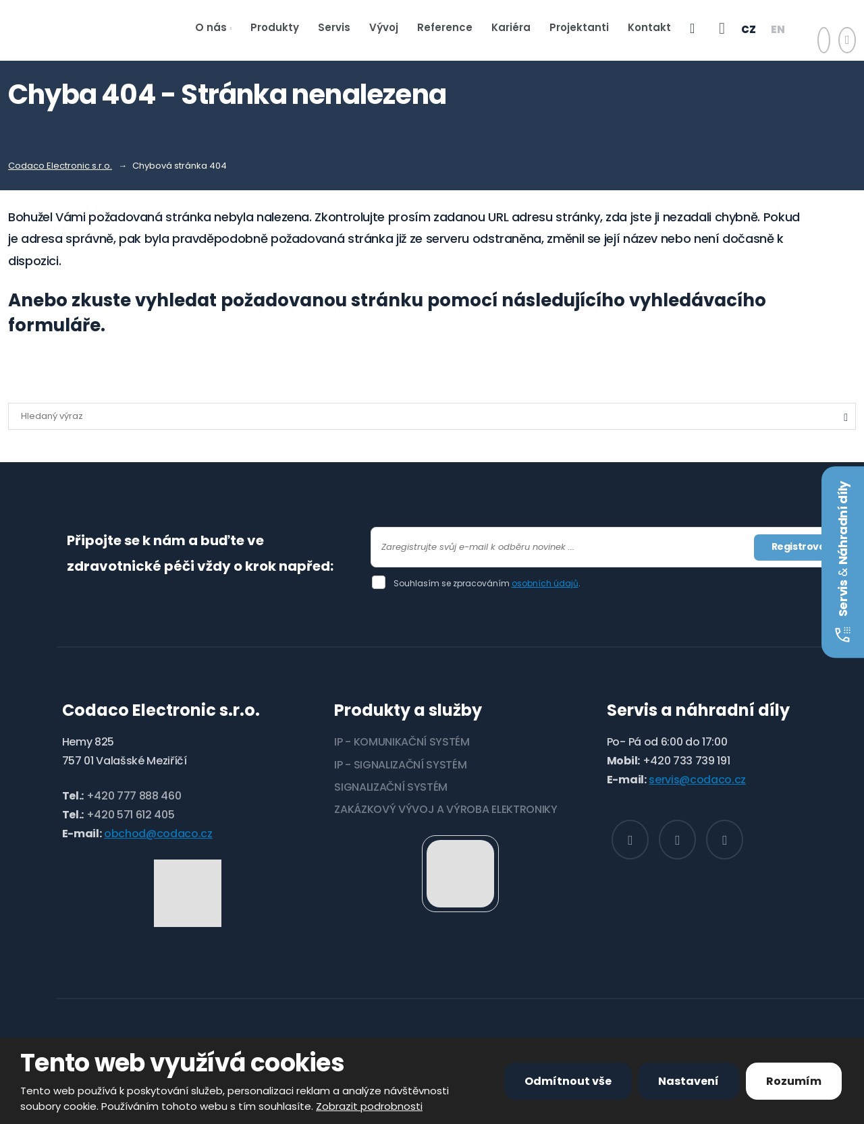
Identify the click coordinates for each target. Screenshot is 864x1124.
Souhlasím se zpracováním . (487, 583)
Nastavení (688, 1081)
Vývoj (383, 27)
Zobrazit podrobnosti (369, 1106)
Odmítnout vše (568, 1081)
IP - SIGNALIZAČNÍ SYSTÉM (400, 764)
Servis (334, 27)
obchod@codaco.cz (158, 833)
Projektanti (579, 27)
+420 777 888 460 (134, 796)
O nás (211, 27)
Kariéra (511, 27)
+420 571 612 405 (130, 814)
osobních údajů (545, 583)
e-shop (692, 31)
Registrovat (801, 546)
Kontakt (649, 27)
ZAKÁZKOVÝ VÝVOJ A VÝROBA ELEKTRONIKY (445, 809)
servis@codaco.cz (697, 779)
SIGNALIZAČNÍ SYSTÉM (391, 787)
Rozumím (793, 1081)
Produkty (274, 27)
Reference (445, 27)
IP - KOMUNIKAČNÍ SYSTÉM (402, 742)
